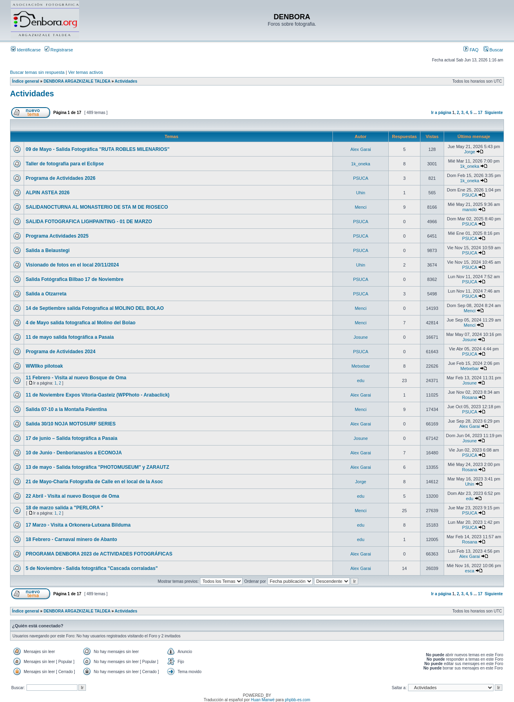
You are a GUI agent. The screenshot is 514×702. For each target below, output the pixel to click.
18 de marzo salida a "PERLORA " (64, 508)
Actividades (126, 81)
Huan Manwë (263, 700)
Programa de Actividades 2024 (61, 351)
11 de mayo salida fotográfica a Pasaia (70, 337)
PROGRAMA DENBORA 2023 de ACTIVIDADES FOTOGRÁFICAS (99, 554)
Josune (360, 337)
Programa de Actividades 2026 (61, 178)
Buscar (493, 49)
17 (480, 112)
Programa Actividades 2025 (57, 236)
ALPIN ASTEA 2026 (47, 192)
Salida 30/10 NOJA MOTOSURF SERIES (71, 424)
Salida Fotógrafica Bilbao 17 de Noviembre (74, 279)
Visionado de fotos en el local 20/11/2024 (72, 265)
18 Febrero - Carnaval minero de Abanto (71, 539)
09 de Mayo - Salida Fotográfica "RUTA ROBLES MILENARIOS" (97, 149)
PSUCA (360, 178)
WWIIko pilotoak (44, 366)
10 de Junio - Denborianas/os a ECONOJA (74, 453)
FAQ (470, 49)
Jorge (469, 151)
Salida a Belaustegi (47, 250)
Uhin (360, 192)
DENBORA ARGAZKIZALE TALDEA (76, 81)
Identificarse (26, 49)
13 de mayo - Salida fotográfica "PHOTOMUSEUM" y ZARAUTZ (97, 467)
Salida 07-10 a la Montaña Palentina (66, 409)
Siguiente (494, 112)
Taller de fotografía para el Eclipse (65, 164)
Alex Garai (360, 149)
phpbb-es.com (297, 700)
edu (360, 380)
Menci (360, 207)
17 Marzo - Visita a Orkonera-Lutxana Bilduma (78, 525)
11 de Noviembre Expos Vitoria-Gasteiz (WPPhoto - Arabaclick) (97, 395)
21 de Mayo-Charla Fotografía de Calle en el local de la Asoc (94, 481)
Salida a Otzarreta (46, 294)
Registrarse (59, 49)
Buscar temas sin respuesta (37, 72)
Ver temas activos (85, 72)
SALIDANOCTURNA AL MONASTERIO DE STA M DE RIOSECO (97, 207)
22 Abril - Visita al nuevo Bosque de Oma (72, 496)
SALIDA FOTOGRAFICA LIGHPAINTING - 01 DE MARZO (89, 221)
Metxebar (360, 366)
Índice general (25, 81)
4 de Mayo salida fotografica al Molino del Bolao (80, 323)
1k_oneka (360, 163)
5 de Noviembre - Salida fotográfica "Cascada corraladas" (92, 568)
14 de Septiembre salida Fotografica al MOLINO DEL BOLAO (95, 308)
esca (469, 570)
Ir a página (441, 112)
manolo (469, 209)
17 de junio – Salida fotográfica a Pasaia (71, 438)
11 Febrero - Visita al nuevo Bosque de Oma (76, 378)
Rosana (469, 397)
